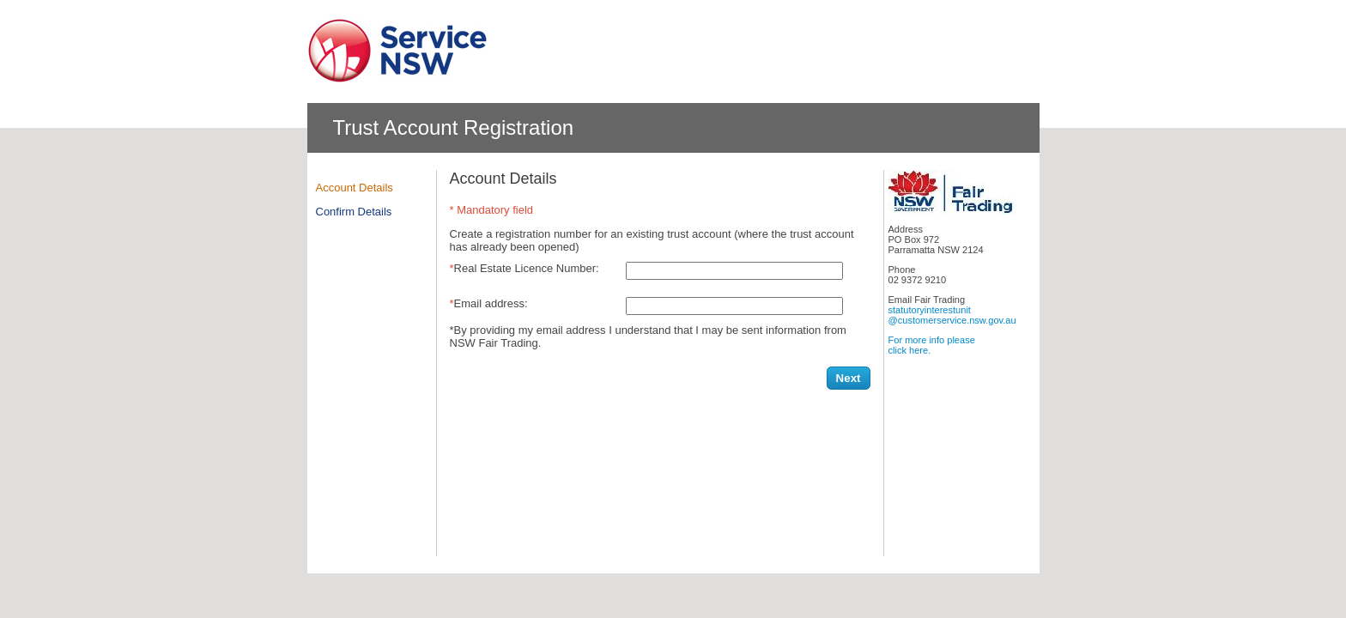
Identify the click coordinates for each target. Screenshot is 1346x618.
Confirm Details (354, 211)
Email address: (491, 303)
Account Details (354, 187)
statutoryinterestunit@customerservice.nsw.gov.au (952, 315)
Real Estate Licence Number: (526, 268)
